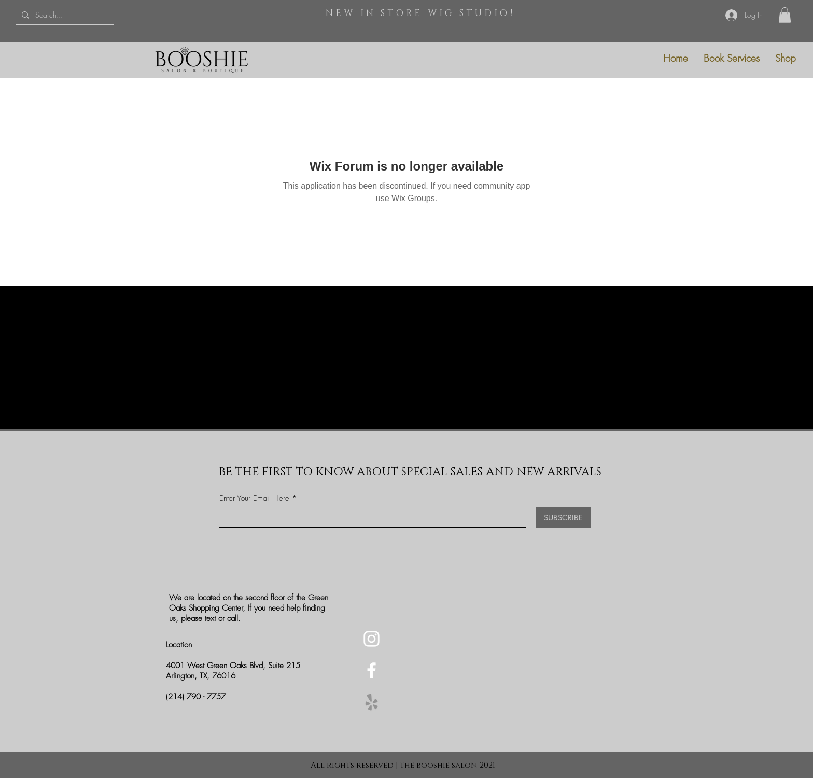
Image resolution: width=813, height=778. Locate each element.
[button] (784, 15)
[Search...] (63, 14)
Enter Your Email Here (254, 498)
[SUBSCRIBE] (563, 517)
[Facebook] (371, 670)
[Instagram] (371, 638)
